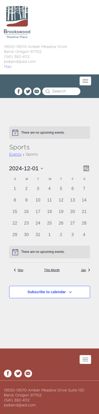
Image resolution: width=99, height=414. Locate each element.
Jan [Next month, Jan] (85, 270)
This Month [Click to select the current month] (52, 270)
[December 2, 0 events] (26, 191)
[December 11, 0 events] (49, 203)
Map (8, 66)
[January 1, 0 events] (49, 237)
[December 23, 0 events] (26, 226)
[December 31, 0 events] (38, 237)
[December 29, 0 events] (15, 237)
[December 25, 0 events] (49, 226)
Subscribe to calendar (46, 292)
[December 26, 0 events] (61, 226)
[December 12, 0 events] (61, 203)
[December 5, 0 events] (61, 191)
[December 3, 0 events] (38, 191)
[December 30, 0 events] (26, 237)
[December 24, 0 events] (38, 226)
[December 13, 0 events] (73, 203)
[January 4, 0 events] (84, 237)
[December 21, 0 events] (84, 214)
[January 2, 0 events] (61, 237)
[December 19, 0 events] (61, 214)
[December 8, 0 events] (15, 203)
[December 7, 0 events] (84, 191)
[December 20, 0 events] (73, 214)
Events (15, 154)
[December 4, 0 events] (49, 191)
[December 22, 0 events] (15, 226)
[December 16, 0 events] (26, 214)
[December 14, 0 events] (84, 203)
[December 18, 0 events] (49, 214)
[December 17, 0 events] (38, 214)
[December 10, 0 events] (38, 203)
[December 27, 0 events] (73, 226)
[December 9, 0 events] (26, 203)
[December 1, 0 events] (15, 191)
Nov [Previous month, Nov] (18, 270)
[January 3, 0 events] (73, 237)
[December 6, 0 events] (73, 191)
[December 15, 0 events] (15, 214)
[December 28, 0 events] (84, 226)
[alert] (49, 132)
